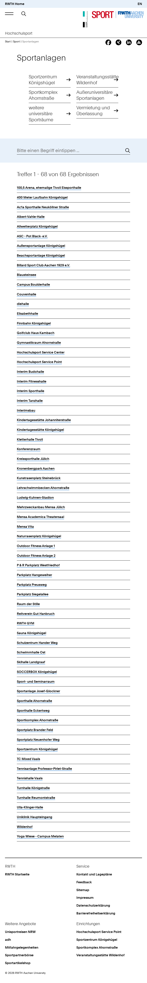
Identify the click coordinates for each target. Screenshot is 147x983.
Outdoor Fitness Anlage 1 (36, 546)
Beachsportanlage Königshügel (41, 255)
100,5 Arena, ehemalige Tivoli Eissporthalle (49, 188)
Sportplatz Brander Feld (35, 730)
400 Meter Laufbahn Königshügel (42, 197)
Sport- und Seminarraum (36, 681)
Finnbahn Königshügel (34, 323)
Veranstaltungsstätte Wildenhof (97, 79)
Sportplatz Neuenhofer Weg (38, 740)
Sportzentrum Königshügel (43, 79)
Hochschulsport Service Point (39, 362)
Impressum (85, 898)
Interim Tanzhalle (30, 401)
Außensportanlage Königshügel (41, 246)
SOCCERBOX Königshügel (37, 672)
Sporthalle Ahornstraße (34, 701)
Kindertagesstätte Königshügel (40, 430)
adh (8, 940)
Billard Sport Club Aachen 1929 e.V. (43, 265)
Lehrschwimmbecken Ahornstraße (43, 488)
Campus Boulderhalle (33, 284)
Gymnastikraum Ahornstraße (39, 342)
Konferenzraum (28, 449)
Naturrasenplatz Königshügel (39, 536)
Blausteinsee (26, 275)
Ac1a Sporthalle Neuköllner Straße (43, 207)
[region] (73, 510)
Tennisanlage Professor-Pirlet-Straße (44, 769)
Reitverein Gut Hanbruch (36, 614)
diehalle (23, 304)
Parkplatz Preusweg (32, 585)
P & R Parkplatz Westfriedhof (38, 565)
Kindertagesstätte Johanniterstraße (44, 420)
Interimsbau (26, 410)
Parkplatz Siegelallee (32, 594)
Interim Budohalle (30, 372)
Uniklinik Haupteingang (34, 817)
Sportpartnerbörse (19, 955)
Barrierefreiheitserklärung (95, 913)
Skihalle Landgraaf (31, 662)
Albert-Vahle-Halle (31, 217)
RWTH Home (14, 4)
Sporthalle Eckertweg (33, 710)
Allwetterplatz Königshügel (37, 226)
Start (8, 41)
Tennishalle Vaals (29, 778)
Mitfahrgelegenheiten (21, 947)
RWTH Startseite (17, 874)
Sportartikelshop (17, 963)
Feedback (84, 882)
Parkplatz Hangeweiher (34, 575)
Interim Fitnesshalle (31, 381)
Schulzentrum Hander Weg (37, 643)
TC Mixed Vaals (28, 759)
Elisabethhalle (27, 313)
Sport (16, 41)
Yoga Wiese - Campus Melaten (40, 836)
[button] (9, 13)
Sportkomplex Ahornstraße (43, 95)
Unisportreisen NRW (20, 932)
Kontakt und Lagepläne (94, 874)
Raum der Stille (28, 604)
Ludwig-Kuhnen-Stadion (35, 497)
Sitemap (82, 890)
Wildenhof (25, 827)
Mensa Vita (25, 526)
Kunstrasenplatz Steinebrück (38, 478)
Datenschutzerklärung (93, 905)
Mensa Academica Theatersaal (40, 517)
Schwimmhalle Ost (31, 652)
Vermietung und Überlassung (93, 110)
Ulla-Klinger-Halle (30, 807)
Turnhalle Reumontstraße (36, 798)
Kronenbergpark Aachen (36, 468)
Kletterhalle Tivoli (30, 439)
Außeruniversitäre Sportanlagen (94, 95)
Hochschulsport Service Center (41, 352)
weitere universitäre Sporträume (41, 113)
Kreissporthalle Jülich (33, 459)
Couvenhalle (26, 294)
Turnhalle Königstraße (33, 788)
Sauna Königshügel (31, 633)
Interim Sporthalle (30, 391)
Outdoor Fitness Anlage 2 (36, 556)
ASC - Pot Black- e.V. (32, 236)
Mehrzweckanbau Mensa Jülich (41, 507)
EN (140, 4)
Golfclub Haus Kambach (35, 333)
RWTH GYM (25, 623)
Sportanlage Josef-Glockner (38, 691)
